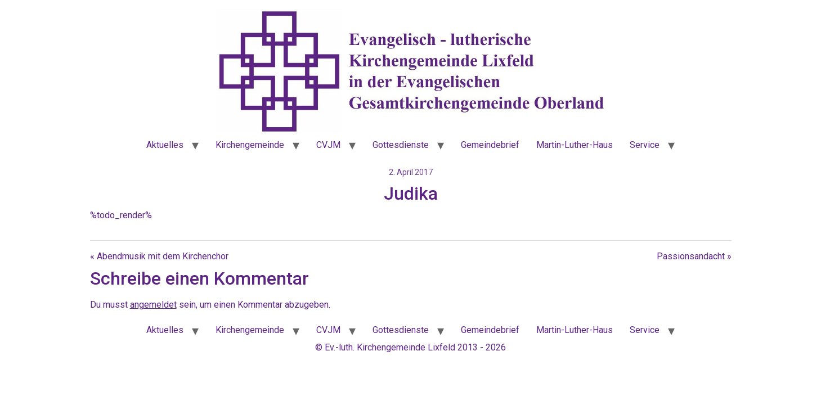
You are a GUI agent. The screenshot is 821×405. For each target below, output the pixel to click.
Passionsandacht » (694, 256)
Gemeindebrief (490, 145)
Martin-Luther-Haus (574, 145)
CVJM (328, 145)
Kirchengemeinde (250, 145)
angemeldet (153, 304)
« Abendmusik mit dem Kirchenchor (159, 256)
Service (645, 145)
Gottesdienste (401, 145)
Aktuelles (164, 145)
